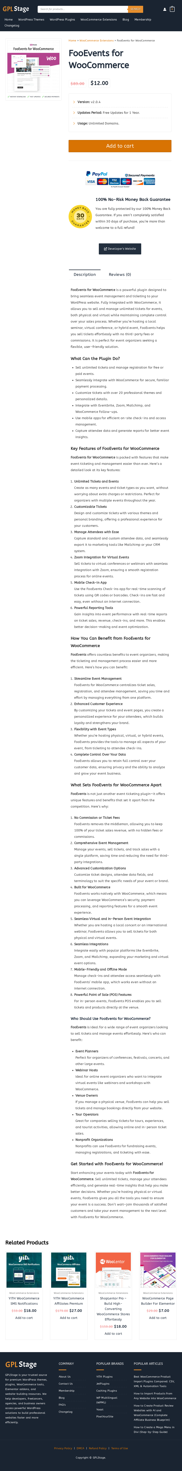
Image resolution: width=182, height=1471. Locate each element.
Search (136, 9)
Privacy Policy (63, 1448)
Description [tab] (85, 274)
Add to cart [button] (24, 1318)
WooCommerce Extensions (96, 40)
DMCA (80, 1448)
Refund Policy (98, 1448)
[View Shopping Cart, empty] (172, 9)
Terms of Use (119, 1448)
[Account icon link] (164, 9)
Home (72, 40)
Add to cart (120, 146)
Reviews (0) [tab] (120, 274)
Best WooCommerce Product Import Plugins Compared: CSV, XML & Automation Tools (154, 1381)
